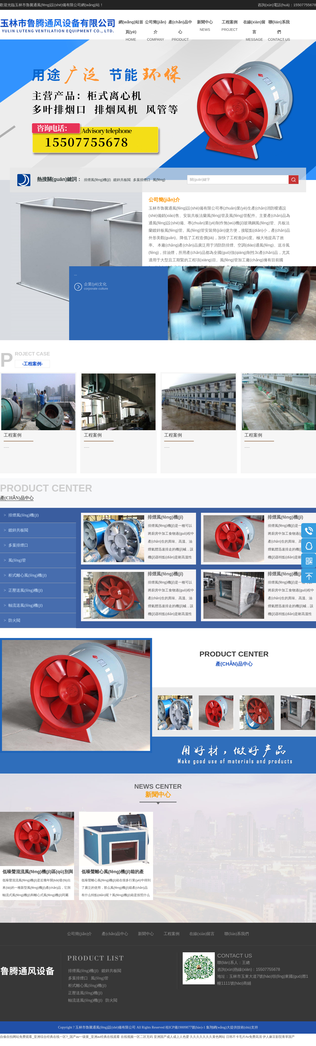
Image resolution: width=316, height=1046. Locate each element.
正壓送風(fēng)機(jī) (85, 993)
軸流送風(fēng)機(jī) (85, 1000)
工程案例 (229, 26)
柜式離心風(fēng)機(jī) (87, 985)
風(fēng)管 (99, 978)
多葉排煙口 (141, 180)
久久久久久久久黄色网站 (207, 1037)
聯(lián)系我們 (279, 31)
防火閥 (111, 1000)
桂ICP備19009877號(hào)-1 (185, 1027)
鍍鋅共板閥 (122, 180)
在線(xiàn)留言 (254, 31)
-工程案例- (32, 363)
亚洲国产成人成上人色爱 (171, 1037)
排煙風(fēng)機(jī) (97, 180)
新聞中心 (205, 26)
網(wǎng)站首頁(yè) (130, 31)
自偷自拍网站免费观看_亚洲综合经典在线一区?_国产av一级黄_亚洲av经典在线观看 (60, 1037)
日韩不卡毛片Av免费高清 (244, 1037)
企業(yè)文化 (108, 286)
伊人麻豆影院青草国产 (279, 1037)
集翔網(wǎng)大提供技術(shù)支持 (232, 1027)
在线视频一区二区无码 (137, 1037)
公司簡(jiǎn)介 (155, 31)
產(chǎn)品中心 (180, 31)
